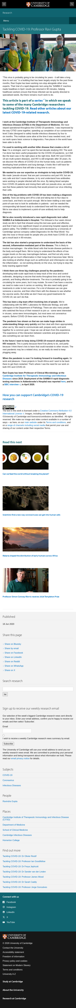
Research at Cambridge (14, 998)
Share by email (12, 648)
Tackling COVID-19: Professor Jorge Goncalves (25, 887)
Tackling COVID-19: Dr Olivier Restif (19, 856)
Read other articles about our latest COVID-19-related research (37, 110)
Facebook (11, 902)
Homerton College (11, 840)
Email (5, 726)
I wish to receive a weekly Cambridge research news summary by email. (36, 738)
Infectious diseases (12, 785)
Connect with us (11, 896)
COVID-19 (7, 775)
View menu (4, 4)
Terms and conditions (56, 422)
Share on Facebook (14, 653)
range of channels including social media (26, 425)
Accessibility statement (13, 952)
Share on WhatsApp (14, 666)
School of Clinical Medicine (15, 830)
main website (30, 422)
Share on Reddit (12, 661)
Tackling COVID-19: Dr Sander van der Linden (24, 872)
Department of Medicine (14, 825)
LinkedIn (11, 912)
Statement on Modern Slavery (17, 965)
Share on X (10, 670)
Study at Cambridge (13, 981)
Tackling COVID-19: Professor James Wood (23, 877)
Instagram (11, 907)
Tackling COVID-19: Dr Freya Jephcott (20, 866)
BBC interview (11, 384)
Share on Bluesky (13, 644)
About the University (13, 989)
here (63, 381)
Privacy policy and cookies (15, 961)
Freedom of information (13, 956)
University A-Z (9, 974)
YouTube (11, 922)
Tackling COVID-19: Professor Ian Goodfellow (24, 861)
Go (5, 694)
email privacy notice (20, 758)
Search (72, 4)
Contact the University (13, 948)
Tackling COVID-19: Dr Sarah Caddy (20, 882)
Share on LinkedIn (13, 657)
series (38, 100)
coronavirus (8, 780)
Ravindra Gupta (10, 801)
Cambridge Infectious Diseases (17, 835)
